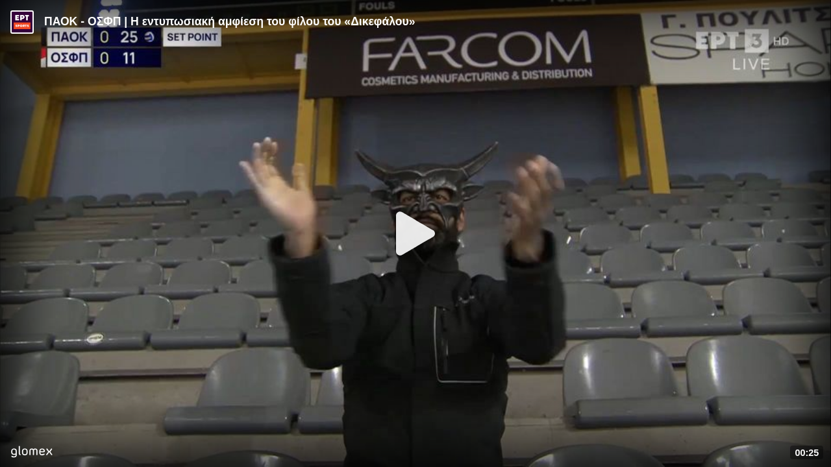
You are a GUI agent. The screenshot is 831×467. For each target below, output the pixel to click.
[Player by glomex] (31, 453)
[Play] (415, 233)
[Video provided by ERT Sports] (22, 22)
